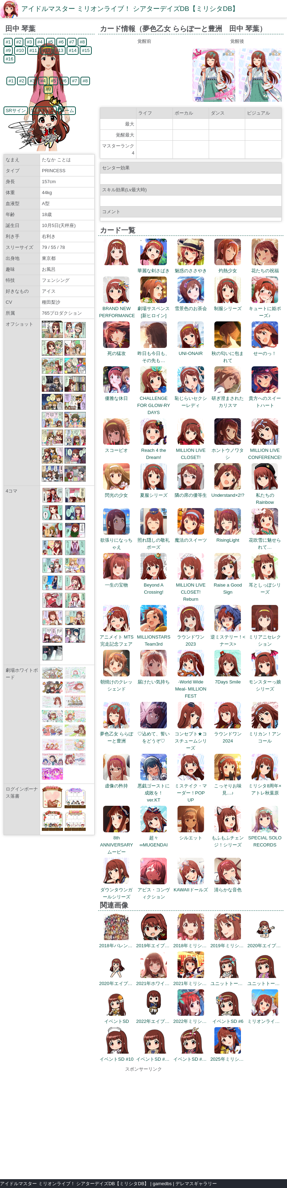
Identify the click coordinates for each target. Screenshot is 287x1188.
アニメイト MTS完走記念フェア (117, 637)
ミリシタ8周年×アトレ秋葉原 (264, 786)
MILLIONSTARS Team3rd (153, 637)
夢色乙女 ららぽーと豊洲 (117, 734)
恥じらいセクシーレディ (191, 398)
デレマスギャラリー (196, 1183)
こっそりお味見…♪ (228, 786)
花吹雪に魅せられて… (265, 540)
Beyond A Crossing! (153, 585)
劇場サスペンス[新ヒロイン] (153, 308)
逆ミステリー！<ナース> (228, 637)
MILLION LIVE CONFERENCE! (265, 450)
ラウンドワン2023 (190, 637)
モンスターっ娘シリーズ (265, 682)
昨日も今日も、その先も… (153, 353)
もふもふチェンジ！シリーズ (228, 838)
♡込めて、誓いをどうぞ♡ (153, 734)
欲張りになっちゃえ (116, 540)
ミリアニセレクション (265, 637)
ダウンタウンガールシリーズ (116, 889)
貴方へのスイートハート (265, 398)
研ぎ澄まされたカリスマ (228, 398)
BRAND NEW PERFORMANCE (117, 308)
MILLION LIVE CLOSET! (191, 450)
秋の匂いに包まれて (228, 353)
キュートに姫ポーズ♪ (265, 308)
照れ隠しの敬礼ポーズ (153, 540)
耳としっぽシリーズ (265, 585)
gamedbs (162, 1183)
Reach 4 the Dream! (153, 450)
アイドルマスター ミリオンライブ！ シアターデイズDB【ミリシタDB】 (130, 8)
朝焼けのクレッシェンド (116, 682)
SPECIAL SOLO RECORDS (265, 838)
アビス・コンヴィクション (153, 889)
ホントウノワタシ (228, 450)
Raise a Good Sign (228, 585)
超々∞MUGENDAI (154, 838)
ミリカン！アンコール (265, 734)
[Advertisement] (143, 1122)
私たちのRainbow (265, 495)
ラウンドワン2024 (228, 734)
